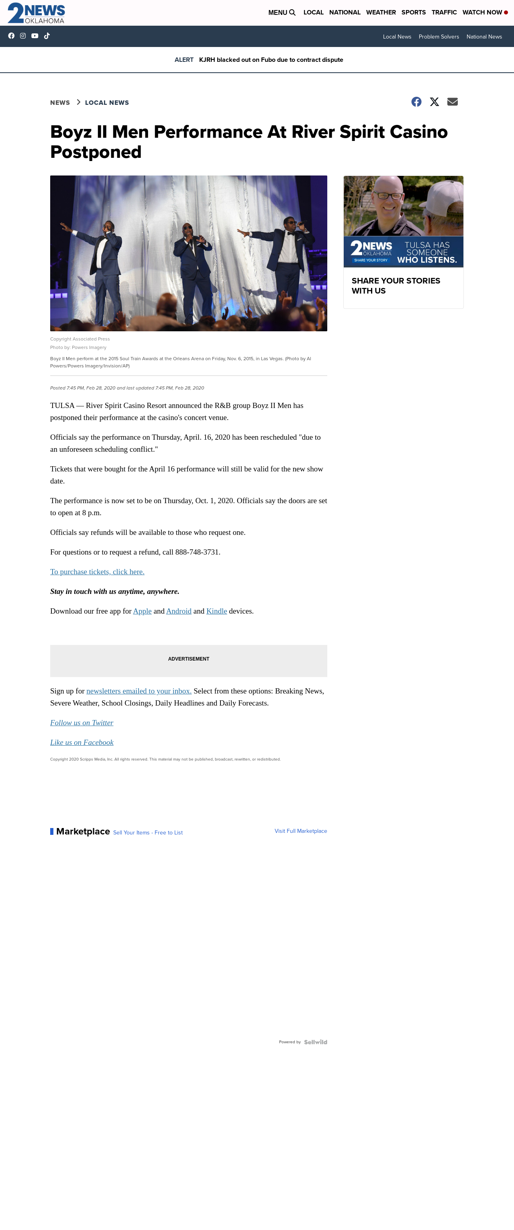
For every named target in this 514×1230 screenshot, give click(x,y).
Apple (142, 611)
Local (314, 12)
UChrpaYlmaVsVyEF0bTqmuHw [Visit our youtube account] (37, 36)
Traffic (444, 12)
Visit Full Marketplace (301, 831)
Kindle (216, 611)
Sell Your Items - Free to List (148, 833)
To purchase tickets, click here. (97, 571)
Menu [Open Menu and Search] (282, 12)
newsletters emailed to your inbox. (139, 691)
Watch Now (485, 12)
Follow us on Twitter (81, 722)
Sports (414, 12)
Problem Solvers (439, 37)
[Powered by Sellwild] (315, 1042)
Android (179, 611)
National (345, 12)
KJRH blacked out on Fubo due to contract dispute (271, 59)
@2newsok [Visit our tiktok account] (49, 36)
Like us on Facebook (82, 742)
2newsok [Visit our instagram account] (25, 36)
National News (484, 37)
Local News (397, 37)
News (60, 102)
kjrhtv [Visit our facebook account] (13, 36)
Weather (381, 12)
